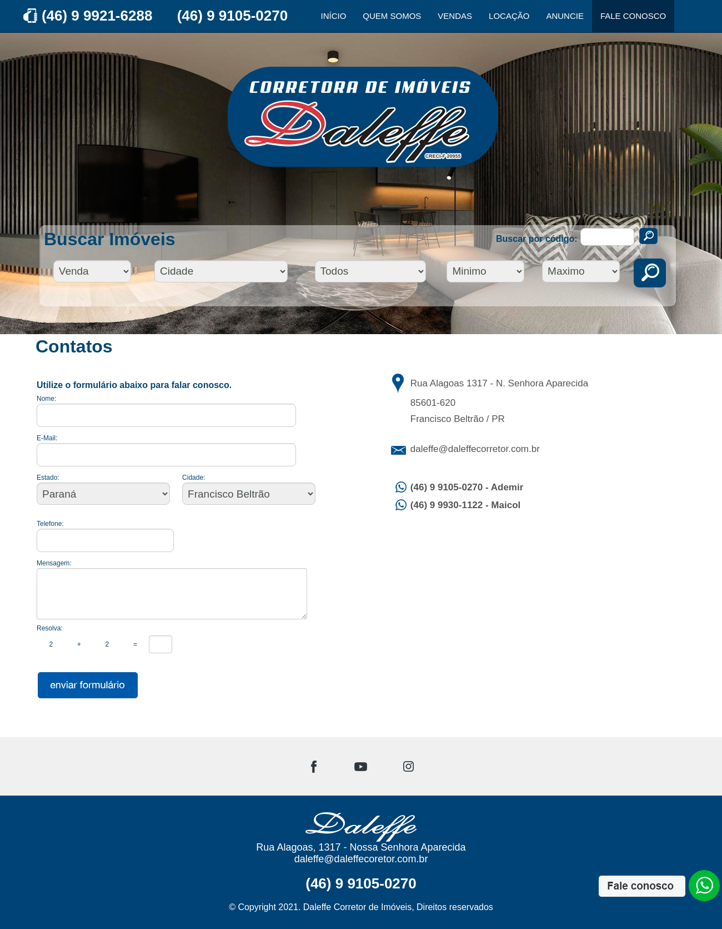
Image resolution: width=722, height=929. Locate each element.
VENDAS (455, 16)
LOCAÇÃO (509, 16)
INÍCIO (334, 16)
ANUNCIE (565, 16)
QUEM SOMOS (392, 16)
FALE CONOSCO (633, 16)
